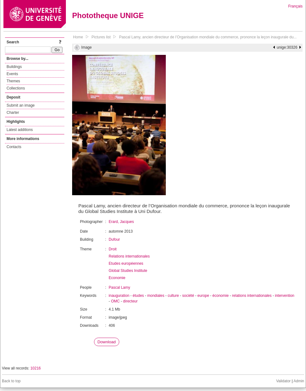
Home (78, 37)
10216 (35, 368)
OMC (115, 301)
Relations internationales (129, 256)
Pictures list (101, 37)
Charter (13, 112)
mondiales (156, 295)
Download (106, 342)
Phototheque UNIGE (108, 15)
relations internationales (252, 295)
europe (203, 295)
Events (12, 74)
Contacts (14, 147)
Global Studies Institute (128, 270)
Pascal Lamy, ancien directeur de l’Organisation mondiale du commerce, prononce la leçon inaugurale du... (208, 37)
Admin (299, 381)
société (188, 295)
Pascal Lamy (119, 287)
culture (173, 295)
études (138, 295)
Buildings (14, 67)
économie (220, 295)
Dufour (114, 239)
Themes (13, 81)
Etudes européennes (126, 263)
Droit (112, 249)
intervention (284, 295)
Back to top (11, 381)
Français (295, 6)
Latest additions (20, 130)
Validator (283, 381)
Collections (16, 88)
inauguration (119, 295)
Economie (117, 278)
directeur (130, 301)
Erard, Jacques (121, 222)
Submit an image (21, 105)
